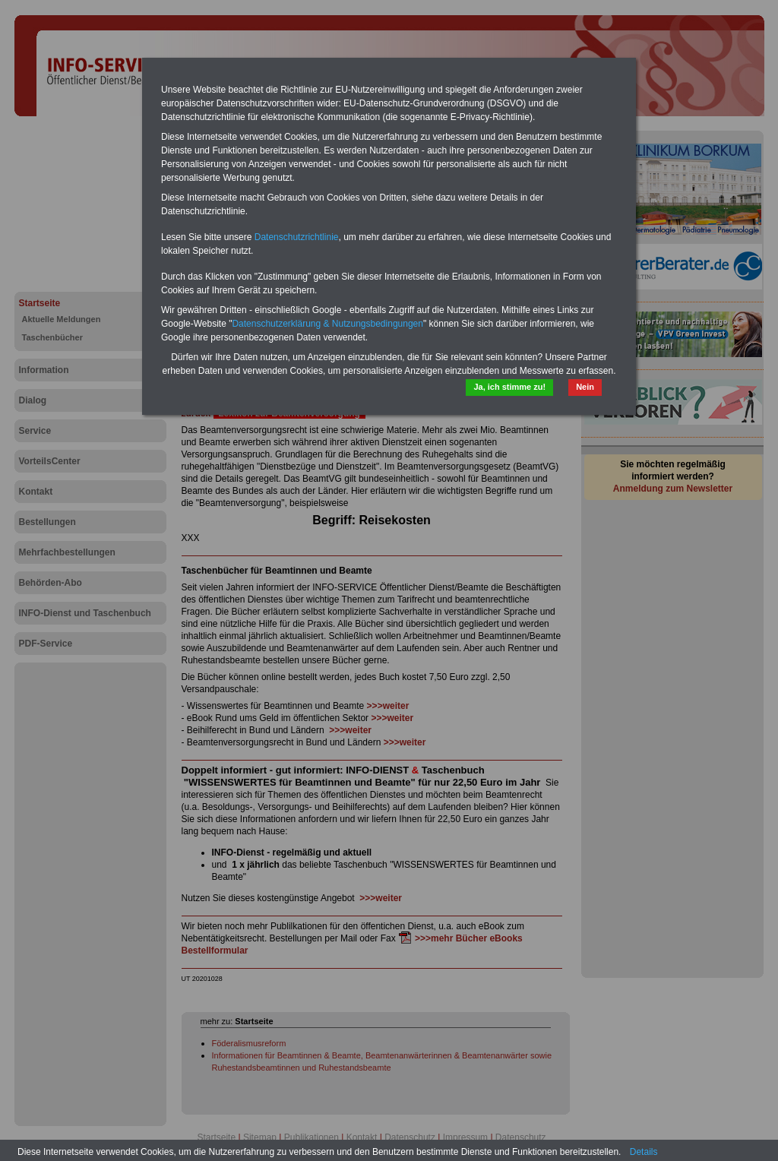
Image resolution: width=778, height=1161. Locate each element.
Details (644, 1152)
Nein (585, 386)
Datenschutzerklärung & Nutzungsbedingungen (327, 323)
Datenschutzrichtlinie (297, 237)
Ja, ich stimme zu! (509, 386)
